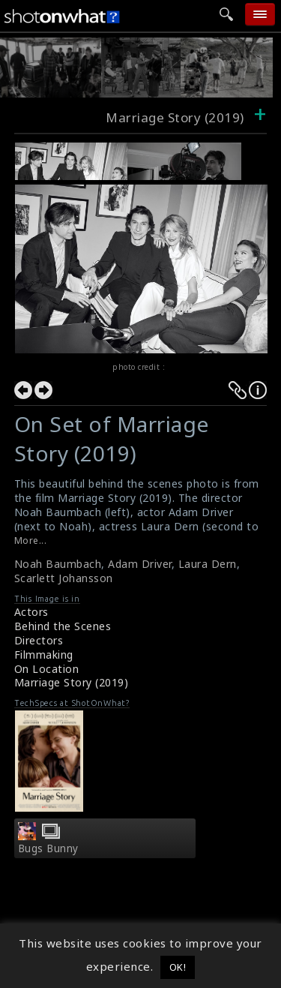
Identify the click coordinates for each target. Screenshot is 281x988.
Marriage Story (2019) (71, 682)
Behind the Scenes (63, 626)
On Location (46, 669)
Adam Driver (140, 564)
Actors (31, 612)
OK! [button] (178, 967)
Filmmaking (43, 654)
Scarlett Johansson (63, 578)
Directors (39, 640)
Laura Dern (207, 564)
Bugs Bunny (48, 848)
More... (30, 540)
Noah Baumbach (58, 564)
